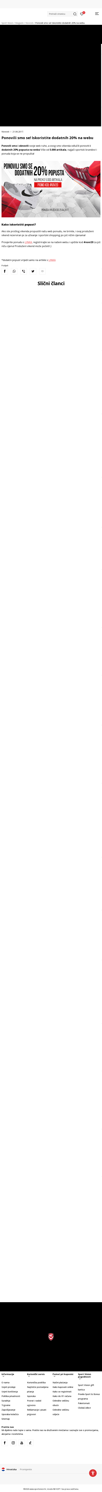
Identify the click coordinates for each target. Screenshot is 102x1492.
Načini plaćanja (60, 1382)
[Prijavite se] (82, 14)
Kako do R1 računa (62, 1396)
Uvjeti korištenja (10, 1391)
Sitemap (6, 1418)
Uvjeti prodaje (9, 1387)
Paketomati (84, 1403)
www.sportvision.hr (38, 1489)
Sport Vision (7, 22)
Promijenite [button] (26, 1469)
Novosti (29, 22)
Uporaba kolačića (10, 1414)
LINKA (28, 242)
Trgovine (6, 1405)
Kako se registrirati (62, 1391)
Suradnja (6, 1400)
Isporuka (31, 1396)
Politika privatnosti (11, 1396)
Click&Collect (84, 1407)
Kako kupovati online (63, 1387)
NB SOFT (57, 1489)
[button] (62, 13)
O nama (5, 1382)
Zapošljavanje (8, 1409)
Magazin (19, 22)
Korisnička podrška (36, 1382)
